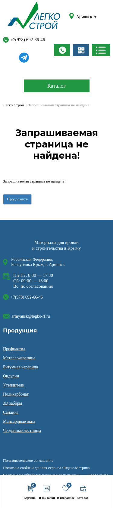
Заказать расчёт (81, 50)
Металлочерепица (19, 358)
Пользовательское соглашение (28, 460)
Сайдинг (10, 412)
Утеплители (13, 385)
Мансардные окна (19, 421)
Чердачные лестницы (22, 430)
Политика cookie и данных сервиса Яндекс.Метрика (46, 467)
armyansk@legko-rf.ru (30, 316)
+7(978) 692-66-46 (24, 39)
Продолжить (17, 199)
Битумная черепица (20, 367)
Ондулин (11, 376)
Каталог (56, 86)
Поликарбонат (16, 394)
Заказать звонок (62, 50)
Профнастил (14, 349)
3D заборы (12, 403)
